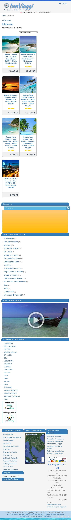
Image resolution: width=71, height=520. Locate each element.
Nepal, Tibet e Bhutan (13, 272)
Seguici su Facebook (11, 479)
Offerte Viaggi (6, 20)
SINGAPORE (8, 370)
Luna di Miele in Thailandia (12, 437)
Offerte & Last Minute (13, 278)
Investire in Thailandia (10, 470)
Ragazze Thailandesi (10, 461)
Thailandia (8, 238)
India (6, 288)
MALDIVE (7, 373)
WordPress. (47, 516)
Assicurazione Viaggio (54, 444)
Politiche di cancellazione (55, 451)
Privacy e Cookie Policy (55, 453)
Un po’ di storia (8, 467)
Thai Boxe (6, 449)
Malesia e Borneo (11, 248)
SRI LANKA (8, 355)
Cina (6, 285)
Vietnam (7, 245)
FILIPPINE (7, 367)
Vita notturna (7, 455)
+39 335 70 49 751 (45, 12)
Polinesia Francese (12, 268)
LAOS (6, 399)
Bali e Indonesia (11, 242)
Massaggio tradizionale (11, 446)
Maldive (7, 265)
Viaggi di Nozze (11, 275)
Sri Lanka (8, 252)
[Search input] (36, 208)
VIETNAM (7, 349)
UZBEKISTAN (8, 361)
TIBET (6, 378)
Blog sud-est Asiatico (10, 452)
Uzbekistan (9, 291)
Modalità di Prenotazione (55, 439)
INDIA (6, 384)
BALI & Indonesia (9, 346)
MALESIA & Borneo (10, 352)
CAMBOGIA (8, 364)
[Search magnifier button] (68, 208)
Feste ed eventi (8, 440)
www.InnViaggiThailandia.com (33, 514)
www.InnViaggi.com (14, 514)
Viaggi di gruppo (11, 255)
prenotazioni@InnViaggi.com (57, 507)
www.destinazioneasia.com (54, 514)
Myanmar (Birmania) (13, 295)
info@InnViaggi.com (54, 504)
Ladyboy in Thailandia (10, 458)
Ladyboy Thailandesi (10, 464)
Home (4, 16)
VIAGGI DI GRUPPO (11, 390)
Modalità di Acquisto (54, 436)
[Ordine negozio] (28, 32)
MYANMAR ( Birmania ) (12, 396)
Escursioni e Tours (12, 258)
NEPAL (6, 375)
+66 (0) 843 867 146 (29, 12)
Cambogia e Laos (11, 262)
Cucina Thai (7, 443)
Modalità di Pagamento (55, 441)
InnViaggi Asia (24, 516)
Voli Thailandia (8, 434)
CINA (5, 358)
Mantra (40, 516)
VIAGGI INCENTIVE (10, 393)
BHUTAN (7, 381)
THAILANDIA (8, 343)
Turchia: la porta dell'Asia (15, 281)
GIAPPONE (8, 387)
